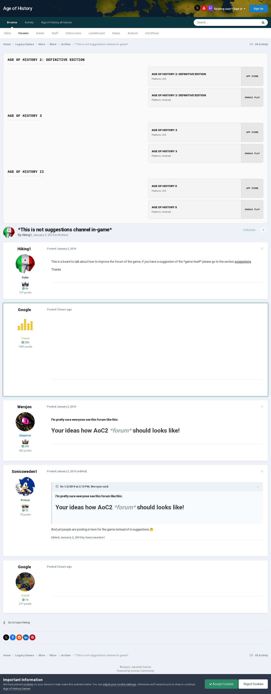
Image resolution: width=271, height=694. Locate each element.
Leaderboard (97, 33)
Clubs (7, 33)
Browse (12, 24)
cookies (28, 684)
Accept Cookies (221, 684)
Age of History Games (16, 688)
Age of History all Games (56, 22)
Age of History (17, 8)
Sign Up (258, 8)
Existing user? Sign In (229, 8)
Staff (55, 33)
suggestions (241, 261)
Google (24, 309)
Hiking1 (27, 235)
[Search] (216, 22)
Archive (63, 235)
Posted (60, 248)
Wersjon (24, 407)
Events (40, 33)
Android (133, 33)
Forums (23, 33)
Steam (116, 33)
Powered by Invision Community (135, 670)
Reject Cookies (253, 684)
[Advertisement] (127, 350)
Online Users (73, 33)
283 (25, 446)
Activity (29, 22)
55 (25, 510)
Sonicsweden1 (24, 471)
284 (25, 342)
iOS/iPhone (152, 33)
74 (25, 599)
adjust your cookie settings (119, 684)
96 (25, 288)
